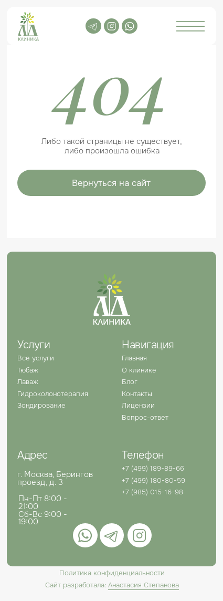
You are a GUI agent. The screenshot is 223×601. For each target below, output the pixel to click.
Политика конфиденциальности (112, 572)
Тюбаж (27, 370)
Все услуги (35, 358)
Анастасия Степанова (143, 585)
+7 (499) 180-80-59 (153, 480)
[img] (129, 26)
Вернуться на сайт (111, 183)
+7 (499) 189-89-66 (153, 468)
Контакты (137, 393)
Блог (129, 381)
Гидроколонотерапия (52, 393)
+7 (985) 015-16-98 (152, 492)
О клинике (139, 370)
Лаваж (27, 381)
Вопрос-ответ (145, 417)
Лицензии (138, 405)
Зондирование (41, 405)
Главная (134, 358)
